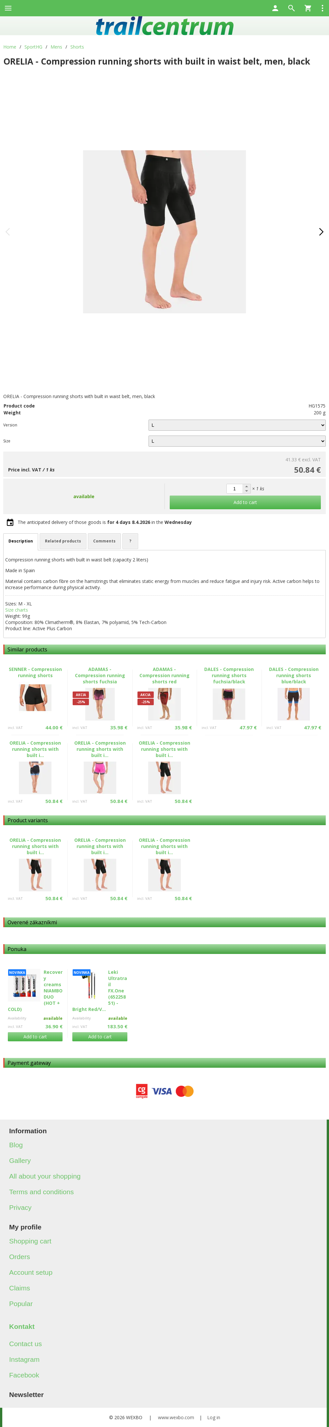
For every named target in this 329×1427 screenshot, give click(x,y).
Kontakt (22, 1326)
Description (20, 541)
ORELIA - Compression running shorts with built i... (35, 749)
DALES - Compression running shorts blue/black (294, 675)
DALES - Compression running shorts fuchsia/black (229, 675)
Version (10, 425)
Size (6, 441)
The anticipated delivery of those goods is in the (105, 522)
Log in (213, 1417)
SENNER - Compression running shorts (35, 672)
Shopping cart (30, 1241)
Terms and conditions (41, 1192)
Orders (19, 1256)
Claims (19, 1288)
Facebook (24, 1375)
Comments (104, 541)
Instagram (24, 1359)
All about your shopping (45, 1176)
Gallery (20, 1160)
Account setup (30, 1272)
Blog (16, 1145)
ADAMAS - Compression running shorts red (164, 675)
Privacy (20, 1207)
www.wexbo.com (176, 1417)
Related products (63, 541)
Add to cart (35, 1036)
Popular (21, 1303)
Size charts (16, 610)
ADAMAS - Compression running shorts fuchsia (100, 675)
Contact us (25, 1343)
